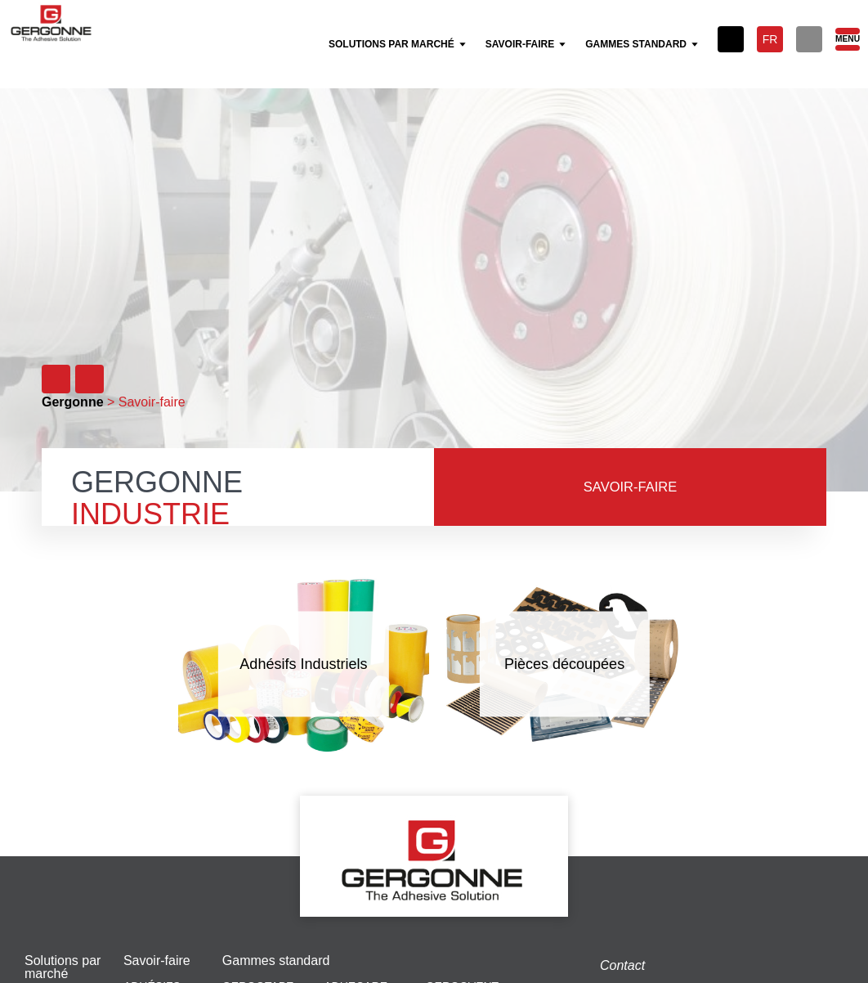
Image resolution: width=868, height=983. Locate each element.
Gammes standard (276, 960)
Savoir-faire (156, 960)
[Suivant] (89, 379)
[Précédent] (56, 379)
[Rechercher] (809, 39)
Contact (622, 965)
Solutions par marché (63, 967)
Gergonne (73, 402)
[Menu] (846, 39)
